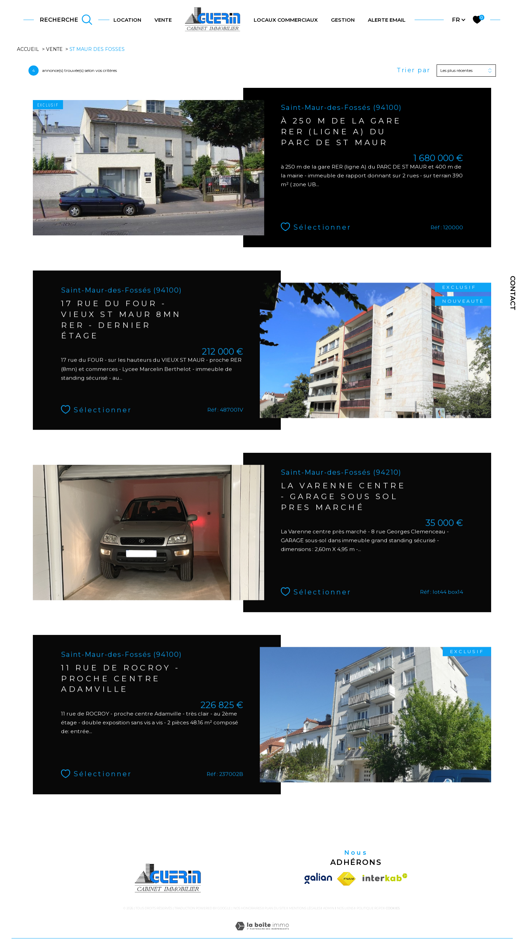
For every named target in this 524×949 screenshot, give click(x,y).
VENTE (163, 20)
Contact (513, 293)
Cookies (393, 908)
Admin (328, 908)
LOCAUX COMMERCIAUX (286, 20)
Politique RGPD (370, 908)
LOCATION (127, 20)
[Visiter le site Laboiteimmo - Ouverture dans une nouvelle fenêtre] (262, 934)
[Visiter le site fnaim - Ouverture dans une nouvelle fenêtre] (346, 879)
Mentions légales (304, 908)
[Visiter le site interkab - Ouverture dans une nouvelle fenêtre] (383, 879)
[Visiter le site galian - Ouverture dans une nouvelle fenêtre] (319, 879)
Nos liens (345, 908)
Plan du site (275, 908)
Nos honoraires (247, 908)
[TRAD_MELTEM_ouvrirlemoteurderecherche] (66, 19)
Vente (54, 49)
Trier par (414, 70)
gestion (343, 20)
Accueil (28, 49)
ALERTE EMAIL (386, 20)
